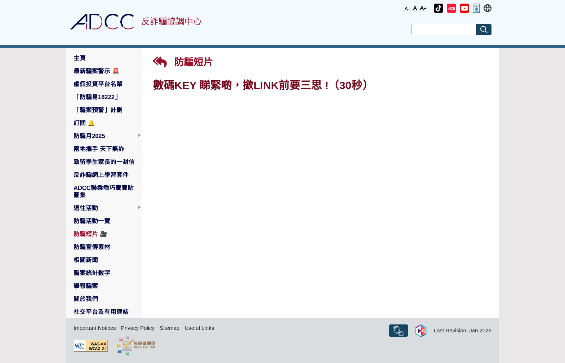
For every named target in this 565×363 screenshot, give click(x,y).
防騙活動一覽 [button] (92, 221)
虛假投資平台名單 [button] (98, 84)
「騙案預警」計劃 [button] (98, 110)
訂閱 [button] (84, 123)
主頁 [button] (80, 58)
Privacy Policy (138, 328)
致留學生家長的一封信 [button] (104, 162)
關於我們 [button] (86, 299)
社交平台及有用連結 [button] (101, 312)
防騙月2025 (89, 136)
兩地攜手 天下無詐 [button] (99, 149)
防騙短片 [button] (90, 234)
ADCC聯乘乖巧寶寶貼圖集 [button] (104, 191)
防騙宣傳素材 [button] (92, 247)
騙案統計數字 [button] (92, 273)
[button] (438, 8)
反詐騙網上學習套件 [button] (101, 175)
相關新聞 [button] (86, 260)
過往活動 (86, 208)
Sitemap (169, 328)
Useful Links (199, 328)
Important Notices (95, 328)
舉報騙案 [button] (86, 286)
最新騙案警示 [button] (97, 71)
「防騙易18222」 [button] (97, 97)
